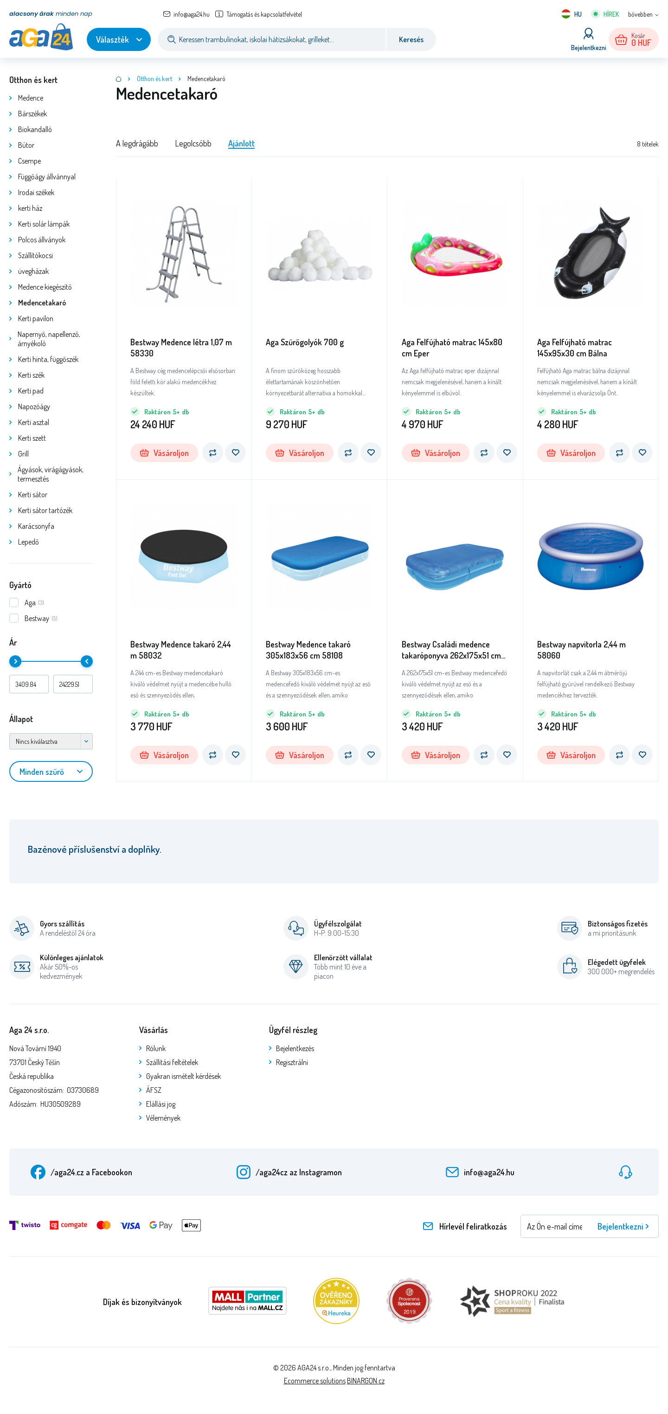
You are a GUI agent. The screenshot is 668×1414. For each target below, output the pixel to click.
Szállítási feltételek (172, 1062)
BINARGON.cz (366, 1380)
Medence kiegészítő (45, 287)
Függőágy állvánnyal (47, 176)
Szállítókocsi (35, 255)
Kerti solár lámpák (44, 223)
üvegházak (33, 271)
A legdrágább (137, 143)
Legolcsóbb (193, 143)
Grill (23, 453)
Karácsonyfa (36, 526)
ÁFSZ (153, 1090)
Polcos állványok (41, 239)
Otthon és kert (33, 80)
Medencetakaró (42, 302)
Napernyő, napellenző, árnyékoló (49, 339)
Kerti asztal (33, 422)
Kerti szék (31, 375)
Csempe (29, 160)
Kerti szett (32, 438)
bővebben (640, 14)
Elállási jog (160, 1104)
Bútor (26, 145)
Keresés (411, 39)
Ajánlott (241, 143)
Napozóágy (34, 406)
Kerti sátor (32, 494)
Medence (30, 97)
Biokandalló (35, 129)
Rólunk (156, 1048)
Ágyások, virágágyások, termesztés (51, 474)
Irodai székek (36, 192)
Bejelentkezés (295, 1048)
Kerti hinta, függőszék (48, 359)
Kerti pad (31, 390)
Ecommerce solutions (315, 1380)
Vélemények (163, 1117)
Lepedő (28, 541)
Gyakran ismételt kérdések (183, 1076)
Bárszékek (32, 113)
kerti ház (30, 208)
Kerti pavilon (35, 318)
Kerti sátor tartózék (45, 510)
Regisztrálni (292, 1062)
